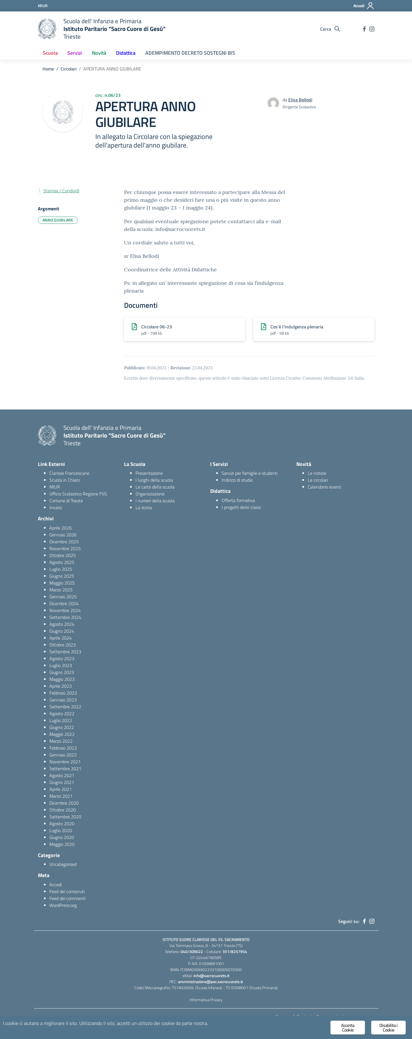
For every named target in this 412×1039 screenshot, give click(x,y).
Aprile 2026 (60, 527)
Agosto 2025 (61, 562)
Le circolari (318, 480)
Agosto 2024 (61, 624)
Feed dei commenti (67, 898)
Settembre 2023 (65, 651)
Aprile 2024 (60, 637)
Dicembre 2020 (64, 802)
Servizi (74, 53)
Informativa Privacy (206, 1000)
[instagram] (371, 29)
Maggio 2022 (62, 734)
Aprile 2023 (60, 686)
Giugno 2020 (61, 837)
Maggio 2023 (62, 679)
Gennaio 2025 (63, 596)
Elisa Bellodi (300, 99)
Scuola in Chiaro (64, 480)
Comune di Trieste (66, 500)
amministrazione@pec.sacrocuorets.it (210, 982)
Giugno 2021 (61, 782)
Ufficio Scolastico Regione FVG (78, 493)
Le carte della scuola (155, 486)
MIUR (54, 486)
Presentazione (149, 473)
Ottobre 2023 (62, 644)
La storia (144, 507)
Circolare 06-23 (156, 326)
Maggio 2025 (62, 582)
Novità (99, 53)
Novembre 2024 (65, 610)
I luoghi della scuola (154, 480)
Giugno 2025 (61, 576)
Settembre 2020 (65, 816)
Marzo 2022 (61, 741)
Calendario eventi (324, 486)
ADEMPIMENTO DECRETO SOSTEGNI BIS (190, 53)
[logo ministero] (47, 29)
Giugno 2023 (61, 672)
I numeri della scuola (155, 500)
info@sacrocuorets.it (211, 976)
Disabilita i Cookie (388, 1027)
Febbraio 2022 (63, 747)
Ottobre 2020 (62, 809)
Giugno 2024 (61, 631)
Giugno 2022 (61, 727)
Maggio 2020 (62, 844)
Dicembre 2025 (64, 541)
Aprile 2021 (60, 789)
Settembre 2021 (65, 768)
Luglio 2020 (60, 830)
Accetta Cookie (347, 1027)
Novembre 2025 (65, 548)
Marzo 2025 (61, 589)
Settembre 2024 (65, 617)
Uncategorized (63, 864)
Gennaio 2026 (63, 534)
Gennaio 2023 (63, 699)
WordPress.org (63, 905)
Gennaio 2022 (63, 754)
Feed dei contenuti (67, 891)
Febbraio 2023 (63, 692)
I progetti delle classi (241, 507)
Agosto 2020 (61, 823)
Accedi (55, 884)
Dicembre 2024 (64, 603)
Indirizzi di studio (237, 480)
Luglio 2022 (60, 720)
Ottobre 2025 (62, 555)
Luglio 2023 (60, 665)
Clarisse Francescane (69, 473)
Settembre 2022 (65, 706)
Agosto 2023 (61, 658)
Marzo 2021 (61, 796)
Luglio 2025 (60, 569)
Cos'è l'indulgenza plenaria (296, 326)
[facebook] (364, 29)
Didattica (126, 53)
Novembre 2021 (65, 761)
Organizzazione (150, 493)
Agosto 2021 (61, 775)
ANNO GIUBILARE (57, 220)
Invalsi (55, 507)
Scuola (50, 53)
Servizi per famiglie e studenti (250, 473)
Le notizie (317, 473)
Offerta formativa (238, 500)
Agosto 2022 (61, 713)
